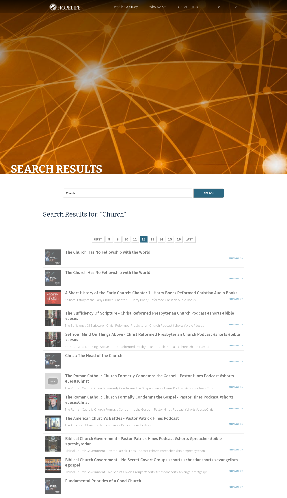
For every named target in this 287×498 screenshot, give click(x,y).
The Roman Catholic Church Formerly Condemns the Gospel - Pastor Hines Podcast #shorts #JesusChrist (149, 378)
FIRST (98, 239)
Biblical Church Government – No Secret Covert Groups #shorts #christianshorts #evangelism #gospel (151, 462)
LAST (189, 239)
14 (161, 239)
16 (179, 239)
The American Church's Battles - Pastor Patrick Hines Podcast (122, 418)
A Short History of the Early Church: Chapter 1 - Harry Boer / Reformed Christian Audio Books (151, 292)
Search (209, 193)
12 (144, 239)
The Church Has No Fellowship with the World (107, 252)
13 (152, 239)
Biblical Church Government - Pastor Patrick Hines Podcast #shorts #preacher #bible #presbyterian (143, 441)
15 (170, 239)
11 (135, 239)
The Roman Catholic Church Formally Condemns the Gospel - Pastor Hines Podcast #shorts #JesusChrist (149, 399)
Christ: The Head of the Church (93, 355)
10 (126, 239)
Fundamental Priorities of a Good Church (103, 480)
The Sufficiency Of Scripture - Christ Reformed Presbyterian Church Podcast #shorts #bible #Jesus (149, 315)
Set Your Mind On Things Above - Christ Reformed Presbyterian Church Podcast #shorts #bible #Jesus (152, 337)
